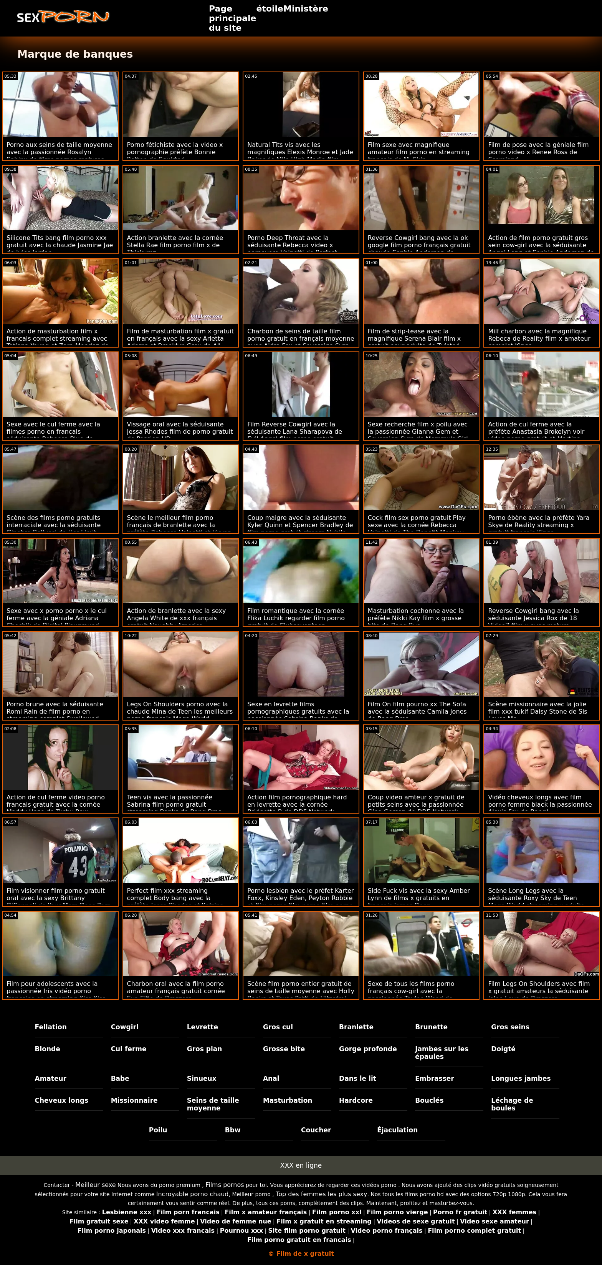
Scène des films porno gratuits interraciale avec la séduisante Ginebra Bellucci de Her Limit (54, 525)
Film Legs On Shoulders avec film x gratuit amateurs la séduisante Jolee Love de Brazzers (539, 991)
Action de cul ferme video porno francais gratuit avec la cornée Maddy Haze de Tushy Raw (56, 805)
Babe (120, 1078)
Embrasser (434, 1078)
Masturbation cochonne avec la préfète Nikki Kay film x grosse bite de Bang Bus (416, 618)
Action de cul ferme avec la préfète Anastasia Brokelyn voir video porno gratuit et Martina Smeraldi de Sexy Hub (536, 435)
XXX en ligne (301, 1165)
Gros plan (204, 1049)
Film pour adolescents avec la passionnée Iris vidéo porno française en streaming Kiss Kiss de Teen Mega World (56, 994)
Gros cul (278, 1027)
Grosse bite (284, 1049)
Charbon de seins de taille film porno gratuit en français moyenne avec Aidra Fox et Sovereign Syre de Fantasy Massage (300, 342)
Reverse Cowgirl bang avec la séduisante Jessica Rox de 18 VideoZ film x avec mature (533, 618)
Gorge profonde (368, 1049)
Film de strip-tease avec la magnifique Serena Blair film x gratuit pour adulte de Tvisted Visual (414, 342)
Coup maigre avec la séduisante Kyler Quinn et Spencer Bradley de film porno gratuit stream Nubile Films (300, 528)
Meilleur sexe (95, 1184)
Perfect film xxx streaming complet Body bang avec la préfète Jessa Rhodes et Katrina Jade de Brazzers (175, 901)
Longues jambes (521, 1078)
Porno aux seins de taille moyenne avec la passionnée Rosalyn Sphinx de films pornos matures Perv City (59, 155)
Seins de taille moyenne (213, 1104)
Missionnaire (134, 1100)
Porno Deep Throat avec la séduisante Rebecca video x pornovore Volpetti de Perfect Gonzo (292, 248)
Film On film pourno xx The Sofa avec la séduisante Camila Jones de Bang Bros (417, 711)
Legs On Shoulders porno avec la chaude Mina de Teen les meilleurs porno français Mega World (180, 711)
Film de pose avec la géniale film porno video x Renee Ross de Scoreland (538, 152)
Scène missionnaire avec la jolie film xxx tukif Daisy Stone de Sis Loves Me (537, 711)
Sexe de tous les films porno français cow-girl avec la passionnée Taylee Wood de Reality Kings (411, 994)
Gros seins (510, 1027)
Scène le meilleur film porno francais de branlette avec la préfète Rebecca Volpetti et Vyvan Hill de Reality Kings (179, 528)
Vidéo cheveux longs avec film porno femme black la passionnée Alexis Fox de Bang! (540, 805)
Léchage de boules (512, 1104)
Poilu (158, 1130)
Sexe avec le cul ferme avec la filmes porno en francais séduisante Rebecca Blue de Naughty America (53, 435)
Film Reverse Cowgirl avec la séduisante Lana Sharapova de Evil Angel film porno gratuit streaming (294, 435)
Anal (271, 1078)
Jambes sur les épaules (441, 1052)
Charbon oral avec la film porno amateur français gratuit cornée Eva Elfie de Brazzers (176, 991)
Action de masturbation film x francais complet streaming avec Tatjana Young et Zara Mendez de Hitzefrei (58, 342)
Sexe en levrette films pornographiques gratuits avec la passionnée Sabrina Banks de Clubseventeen (298, 715)
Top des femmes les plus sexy (321, 1194)
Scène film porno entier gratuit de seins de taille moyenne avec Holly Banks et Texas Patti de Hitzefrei (300, 991)
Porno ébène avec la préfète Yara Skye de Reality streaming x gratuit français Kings (538, 525)
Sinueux (202, 1078)
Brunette (431, 1027)
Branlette (356, 1027)
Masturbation (288, 1100)
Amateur (51, 1078)
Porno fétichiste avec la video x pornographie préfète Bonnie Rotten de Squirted (175, 152)
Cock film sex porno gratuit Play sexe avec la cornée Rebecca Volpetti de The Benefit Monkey (417, 525)
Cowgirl (125, 1027)
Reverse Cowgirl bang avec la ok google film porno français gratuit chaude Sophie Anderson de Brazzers (419, 248)
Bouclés (429, 1100)
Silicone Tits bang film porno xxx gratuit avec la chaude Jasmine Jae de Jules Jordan (60, 245)
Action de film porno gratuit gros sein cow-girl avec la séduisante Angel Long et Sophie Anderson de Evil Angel (541, 248)
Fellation (51, 1027)
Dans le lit (357, 1078)
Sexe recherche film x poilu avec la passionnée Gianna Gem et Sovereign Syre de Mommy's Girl (418, 432)
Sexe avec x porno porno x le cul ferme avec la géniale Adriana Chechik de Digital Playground (57, 618)
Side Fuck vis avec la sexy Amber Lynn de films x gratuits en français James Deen (419, 898)
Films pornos (224, 1184)
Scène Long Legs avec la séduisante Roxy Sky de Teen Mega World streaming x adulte (536, 898)
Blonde (47, 1049)
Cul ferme (129, 1049)
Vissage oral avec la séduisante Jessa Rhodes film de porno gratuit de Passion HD (180, 432)
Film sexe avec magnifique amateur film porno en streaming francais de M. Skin (419, 152)
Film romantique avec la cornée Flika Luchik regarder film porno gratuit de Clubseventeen (296, 618)
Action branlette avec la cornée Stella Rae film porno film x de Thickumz (175, 245)
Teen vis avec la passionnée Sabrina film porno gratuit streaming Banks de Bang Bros (174, 805)
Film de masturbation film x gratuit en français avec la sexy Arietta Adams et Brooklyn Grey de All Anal (180, 342)
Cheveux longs (62, 1100)
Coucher (316, 1130)
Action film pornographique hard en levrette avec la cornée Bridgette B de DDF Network (297, 805)
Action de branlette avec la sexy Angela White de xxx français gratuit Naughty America (176, 618)
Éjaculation (397, 1130)
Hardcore (356, 1100)
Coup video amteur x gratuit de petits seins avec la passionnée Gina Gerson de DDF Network (416, 805)
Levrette (202, 1027)
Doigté (503, 1049)
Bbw (233, 1130)
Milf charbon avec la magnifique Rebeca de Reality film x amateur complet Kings (539, 339)
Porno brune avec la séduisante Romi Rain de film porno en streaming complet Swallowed (55, 711)
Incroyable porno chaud (192, 1194)
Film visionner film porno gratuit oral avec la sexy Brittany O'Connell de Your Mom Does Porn (59, 898)
